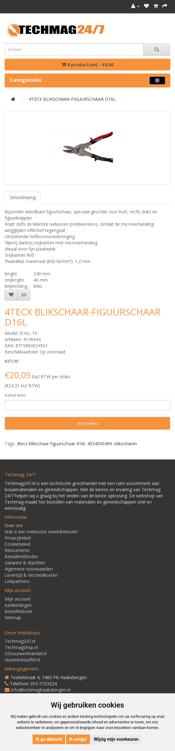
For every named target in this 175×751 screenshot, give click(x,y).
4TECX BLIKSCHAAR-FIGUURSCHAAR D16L (72, 99)
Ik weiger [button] (78, 739)
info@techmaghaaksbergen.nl (40, 690)
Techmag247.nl (20, 641)
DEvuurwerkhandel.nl (26, 653)
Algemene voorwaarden (29, 569)
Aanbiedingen (18, 605)
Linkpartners (17, 581)
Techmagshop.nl (21, 647)
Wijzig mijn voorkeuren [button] (116, 739)
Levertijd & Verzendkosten (31, 575)
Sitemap (13, 617)
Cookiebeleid (17, 544)
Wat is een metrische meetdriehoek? (41, 532)
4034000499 (99, 444)
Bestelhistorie (18, 611)
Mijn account (18, 599)
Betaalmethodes (21, 556)
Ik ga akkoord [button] (49, 739)
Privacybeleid (18, 538)
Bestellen (88, 423)
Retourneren (17, 550)
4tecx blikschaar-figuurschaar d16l (51, 444)
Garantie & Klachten (25, 563)
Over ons (14, 525)
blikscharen (125, 444)
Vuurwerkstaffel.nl (22, 660)
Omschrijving (23, 197)
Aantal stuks (15, 395)
